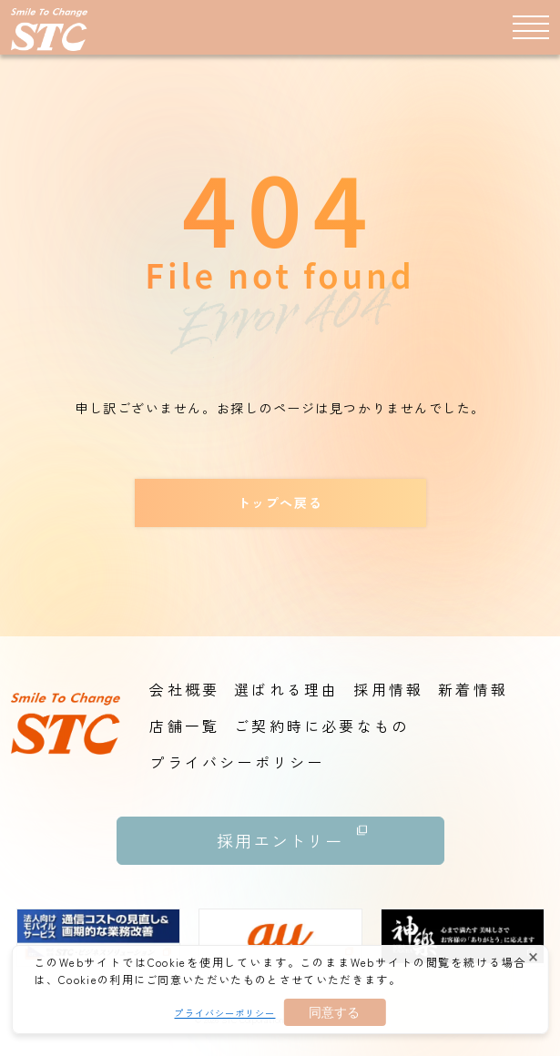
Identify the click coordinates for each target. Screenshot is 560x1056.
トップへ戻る (280, 502)
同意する (334, 1012)
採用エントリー (292, 834)
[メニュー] (531, 26)
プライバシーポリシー (224, 1013)
